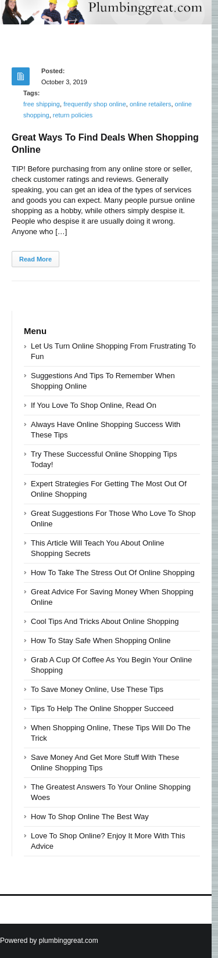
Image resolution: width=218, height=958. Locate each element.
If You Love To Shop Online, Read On (93, 405)
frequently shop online (94, 104)
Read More (35, 259)
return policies (72, 115)
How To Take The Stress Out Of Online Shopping (113, 572)
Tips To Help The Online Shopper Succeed (102, 708)
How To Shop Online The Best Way (90, 816)
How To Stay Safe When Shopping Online (100, 640)
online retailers (150, 104)
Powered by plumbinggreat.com (49, 941)
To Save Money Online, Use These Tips (97, 689)
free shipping (41, 104)
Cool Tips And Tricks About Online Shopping (104, 621)
